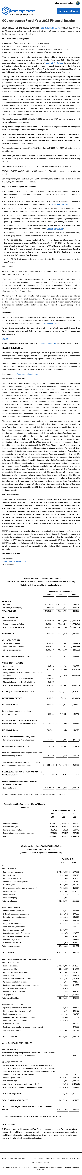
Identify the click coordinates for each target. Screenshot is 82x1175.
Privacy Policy (37, 1162)
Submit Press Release (35, 1158)
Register (5, 339)
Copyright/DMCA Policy (71, 1158)
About (4, 1158)
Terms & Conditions (52, 1158)
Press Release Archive (16, 1158)
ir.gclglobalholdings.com (51, 323)
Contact (47, 1162)
